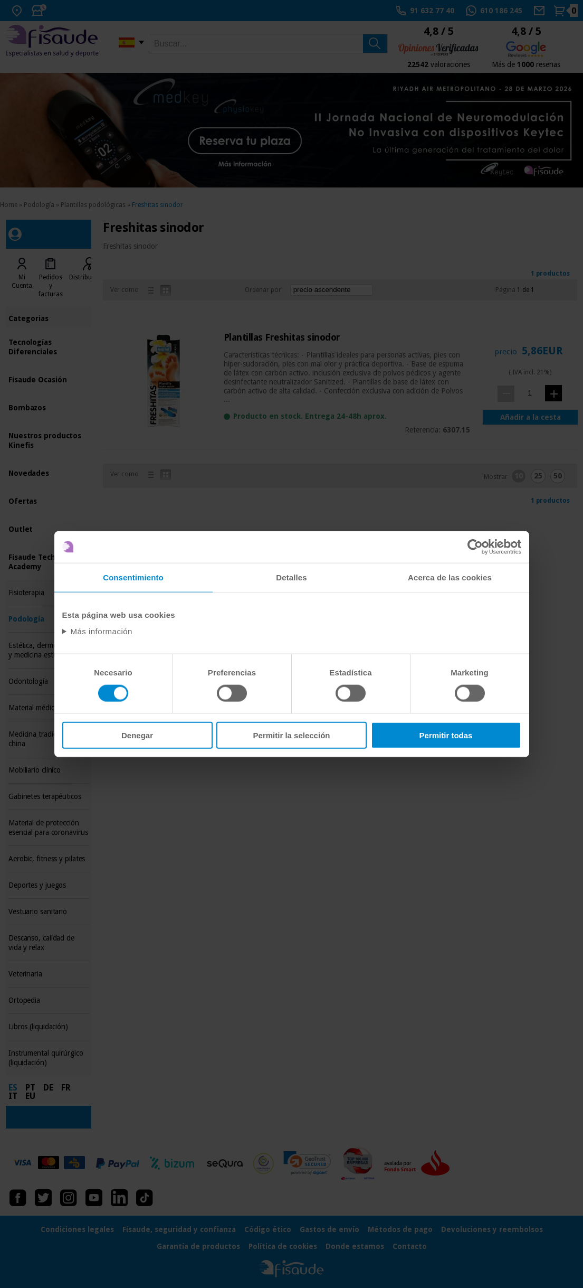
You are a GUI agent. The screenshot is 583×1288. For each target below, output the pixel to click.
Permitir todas (446, 735)
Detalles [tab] (291, 576)
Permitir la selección (291, 735)
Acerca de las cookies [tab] (450, 576)
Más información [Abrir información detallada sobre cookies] (101, 631)
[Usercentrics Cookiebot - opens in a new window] (475, 546)
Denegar (137, 735)
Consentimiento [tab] (133, 576)
